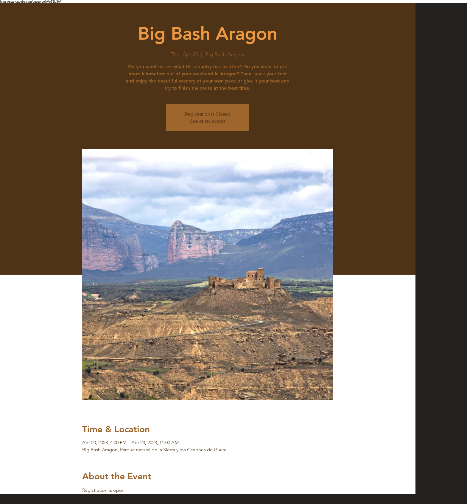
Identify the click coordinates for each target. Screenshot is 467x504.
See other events (207, 121)
